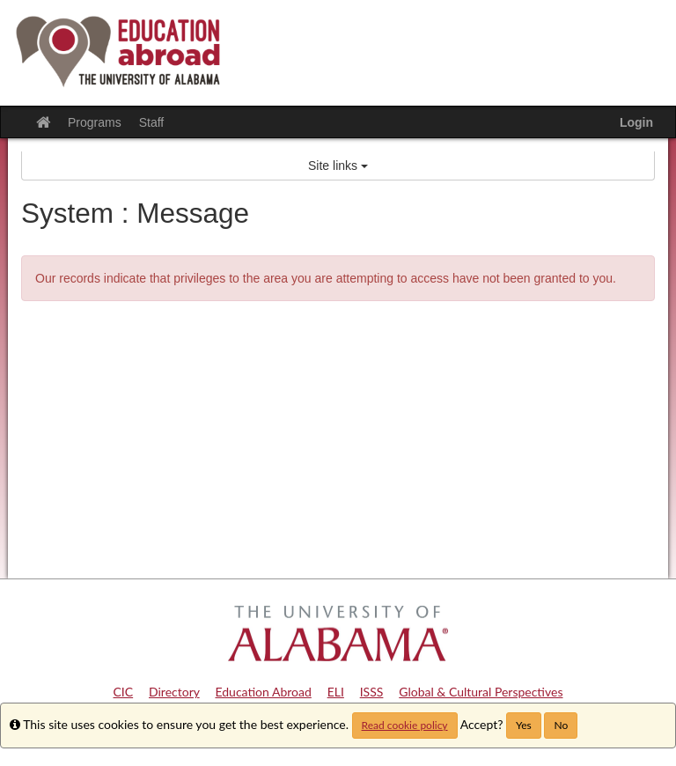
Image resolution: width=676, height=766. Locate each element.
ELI (335, 691)
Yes (524, 725)
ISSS (372, 691)
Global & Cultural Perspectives (480, 691)
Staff (152, 122)
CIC (124, 691)
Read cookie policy (405, 725)
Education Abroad (263, 691)
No (561, 725)
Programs (94, 122)
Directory (174, 691)
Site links (338, 165)
